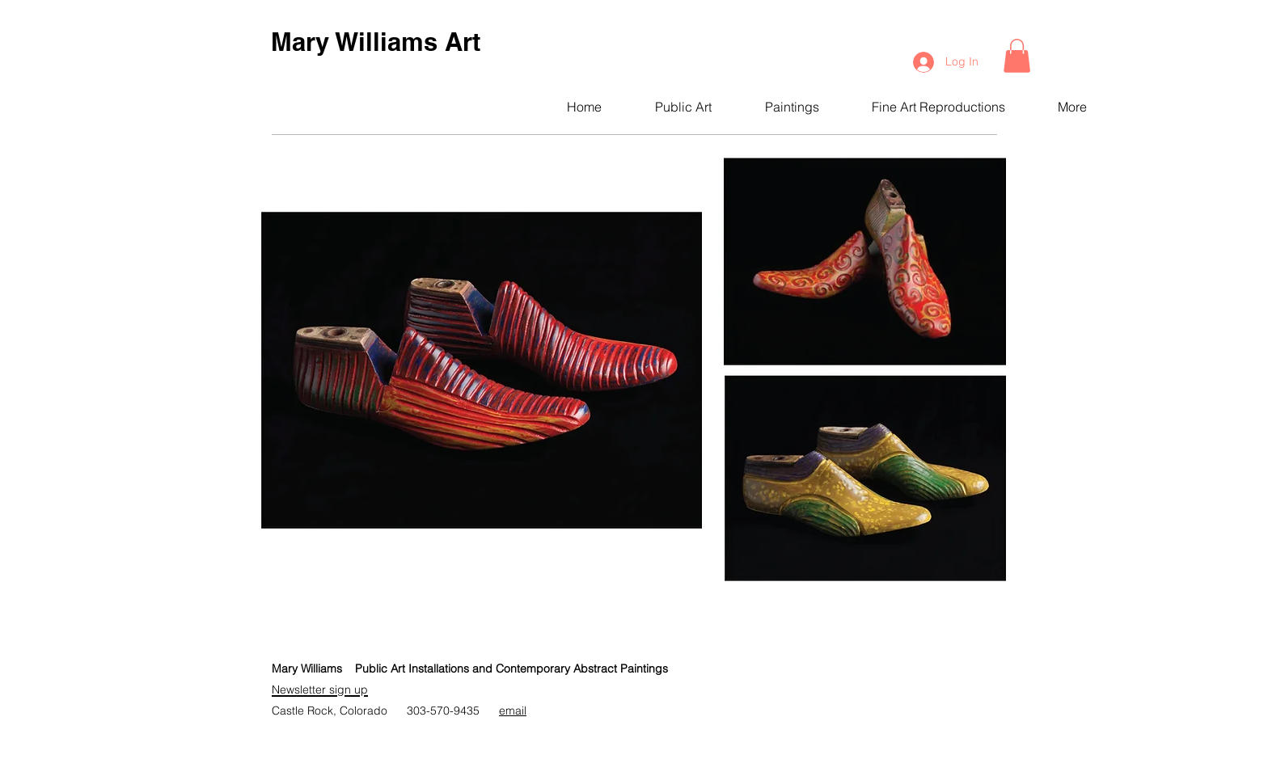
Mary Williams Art (375, 42)
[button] (1017, 56)
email (512, 710)
